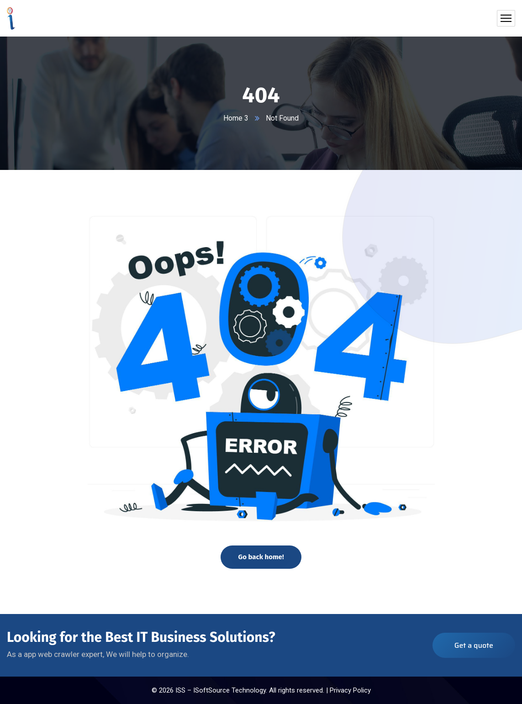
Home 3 (235, 118)
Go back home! (261, 557)
